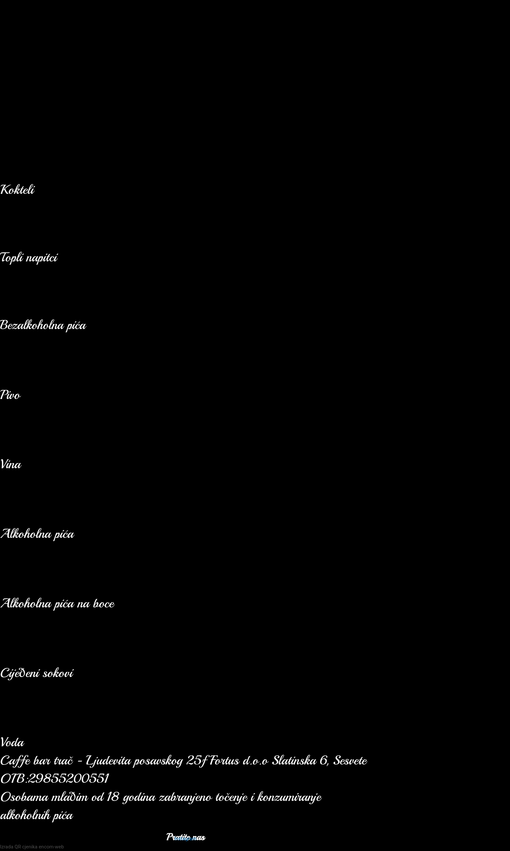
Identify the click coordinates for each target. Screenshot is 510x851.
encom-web (51, 847)
